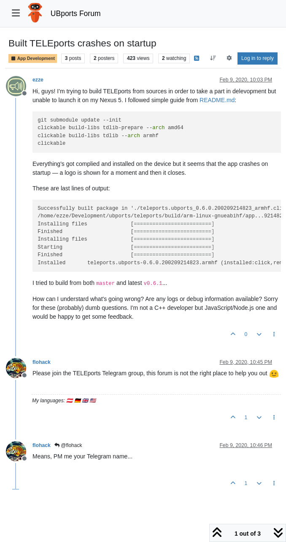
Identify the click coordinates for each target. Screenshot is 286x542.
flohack (41, 362)
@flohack (68, 445)
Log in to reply (257, 58)
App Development (33, 58)
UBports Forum (76, 13)
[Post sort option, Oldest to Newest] (213, 58)
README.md (217, 100)
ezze (37, 80)
